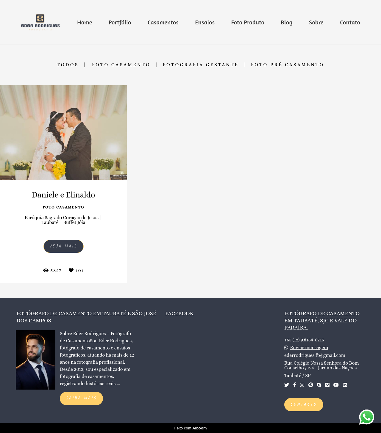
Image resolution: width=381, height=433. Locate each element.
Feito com (190, 428)
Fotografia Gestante (201, 64)
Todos (68, 64)
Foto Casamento (121, 64)
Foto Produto (247, 22)
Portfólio (120, 22)
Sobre (316, 22)
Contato (350, 22)
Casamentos (163, 22)
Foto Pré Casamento (287, 64)
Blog (287, 22)
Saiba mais (81, 398)
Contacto (304, 404)
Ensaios (205, 22)
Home (84, 22)
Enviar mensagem (309, 347)
